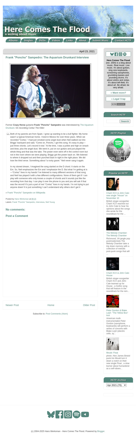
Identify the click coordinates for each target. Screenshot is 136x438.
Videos (56, 40)
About (82, 40)
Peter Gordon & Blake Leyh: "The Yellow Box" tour (117, 313)
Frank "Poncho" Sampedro (23, 202)
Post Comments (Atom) (57, 314)
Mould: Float (112, 353)
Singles (28, 40)
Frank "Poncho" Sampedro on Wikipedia (26, 192)
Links (69, 40)
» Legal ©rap (118, 99)
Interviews (40, 202)
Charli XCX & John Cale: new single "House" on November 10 (117, 195)
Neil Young (50, 202)
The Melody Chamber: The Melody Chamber (116, 234)
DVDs (42, 40)
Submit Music (101, 40)
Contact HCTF (123, 40)
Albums (13, 40)
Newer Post (12, 305)
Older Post (89, 305)
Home (51, 305)
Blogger (101, 431)
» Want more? (118, 92)
